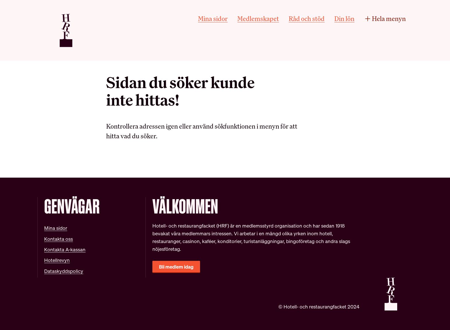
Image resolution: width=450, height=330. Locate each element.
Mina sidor (213, 18)
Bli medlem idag (176, 266)
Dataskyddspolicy (63, 271)
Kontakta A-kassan (65, 249)
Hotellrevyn (57, 260)
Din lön (344, 18)
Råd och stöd (307, 18)
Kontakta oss (58, 239)
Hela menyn (385, 18)
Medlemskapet (258, 18)
